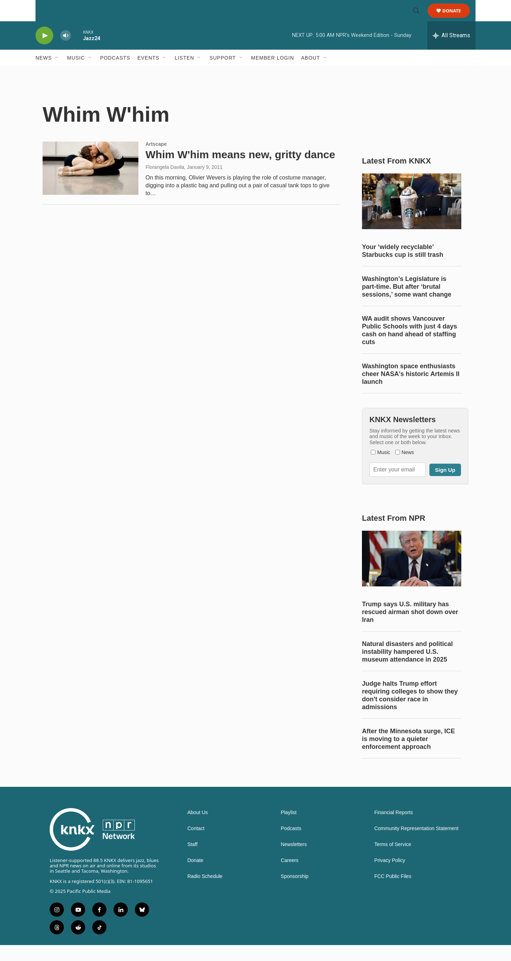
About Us (197, 828)
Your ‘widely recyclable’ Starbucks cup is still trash (402, 266)
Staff (192, 860)
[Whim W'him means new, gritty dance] (90, 184)
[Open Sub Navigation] (57, 74)
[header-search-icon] (419, 19)
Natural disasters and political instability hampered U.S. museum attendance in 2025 (407, 667)
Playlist (288, 828)
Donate (456, 19)
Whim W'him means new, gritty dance (240, 170)
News (43, 74)
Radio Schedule (204, 892)
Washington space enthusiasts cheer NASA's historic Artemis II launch (411, 390)
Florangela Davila (164, 183)
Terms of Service (392, 860)
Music (76, 74)
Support (222, 74)
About (310, 74)
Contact (195, 844)
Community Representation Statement (416, 844)
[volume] (66, 52)
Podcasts (115, 74)
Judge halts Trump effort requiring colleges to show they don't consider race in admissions (410, 711)
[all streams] (451, 51)
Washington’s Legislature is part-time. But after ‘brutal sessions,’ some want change (406, 302)
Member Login (272, 74)
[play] (44, 52)
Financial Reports (393, 828)
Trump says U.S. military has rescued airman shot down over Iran (410, 628)
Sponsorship (294, 892)
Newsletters (294, 860)
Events (148, 74)
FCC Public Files (392, 892)
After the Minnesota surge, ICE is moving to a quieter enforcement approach (408, 755)
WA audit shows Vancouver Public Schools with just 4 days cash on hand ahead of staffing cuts (409, 346)
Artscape (156, 160)
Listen (184, 74)
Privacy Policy (389, 876)
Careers (289, 876)
